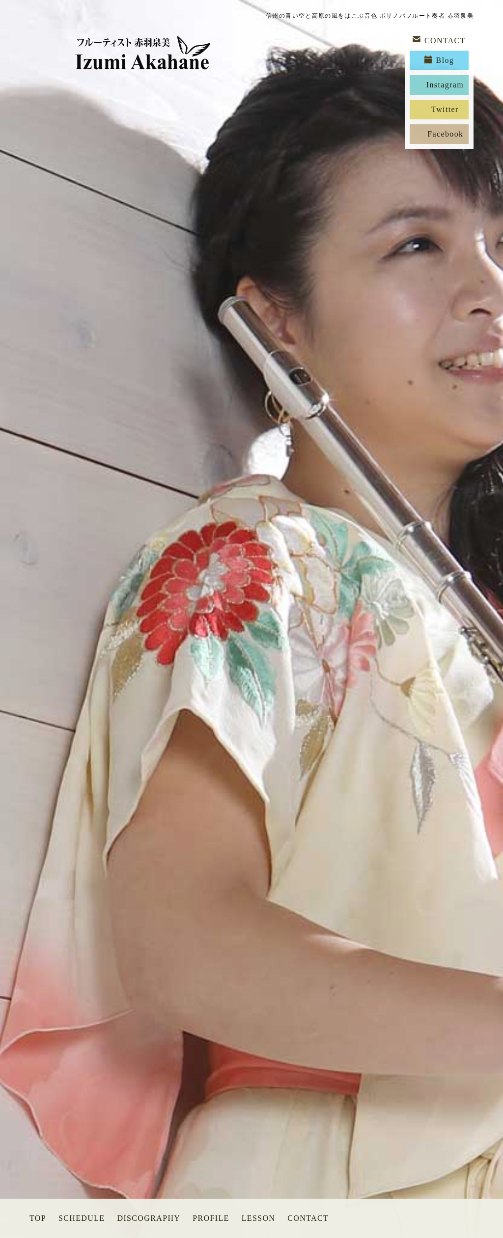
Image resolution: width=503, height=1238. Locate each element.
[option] (251, 619)
